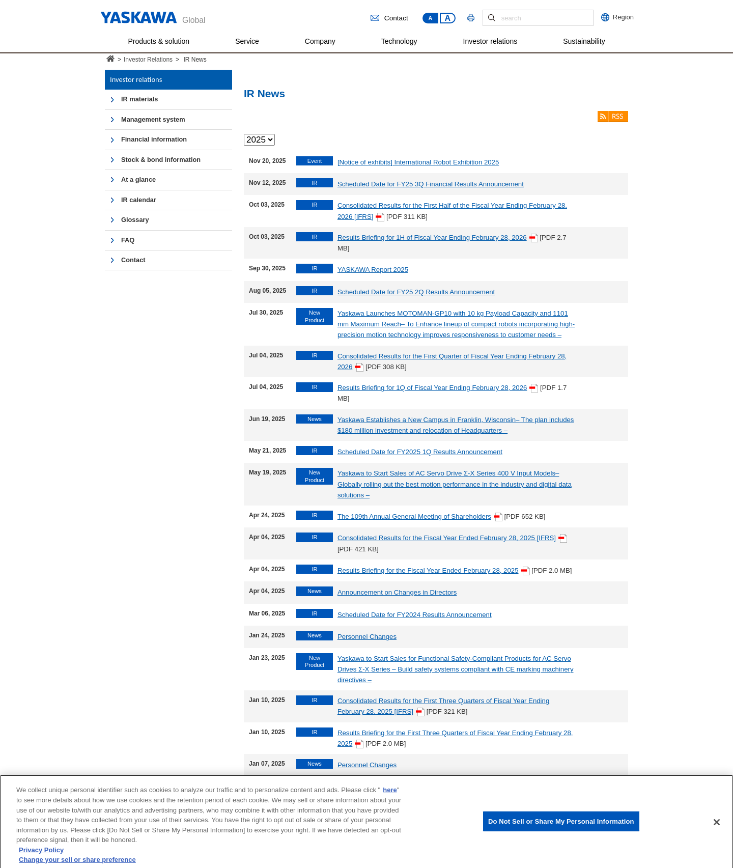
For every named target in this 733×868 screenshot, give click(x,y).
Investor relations (490, 41)
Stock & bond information (161, 159)
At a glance (138, 179)
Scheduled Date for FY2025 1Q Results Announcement (419, 452)
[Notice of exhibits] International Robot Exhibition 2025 (418, 162)
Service (247, 41)
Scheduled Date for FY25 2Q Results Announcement (416, 292)
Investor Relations (148, 59)
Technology (399, 41)
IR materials (139, 99)
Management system (153, 119)
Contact (389, 18)
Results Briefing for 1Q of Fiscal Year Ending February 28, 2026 (438, 387)
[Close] (717, 826)
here (390, 793)
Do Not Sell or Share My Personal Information (561, 825)
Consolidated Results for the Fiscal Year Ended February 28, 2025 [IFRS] (452, 538)
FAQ (127, 240)
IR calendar (138, 200)
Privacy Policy (41, 853)
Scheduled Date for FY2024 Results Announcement (414, 615)
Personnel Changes (367, 636)
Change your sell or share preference (77, 863)
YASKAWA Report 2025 (372, 269)
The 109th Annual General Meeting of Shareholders (419, 516)
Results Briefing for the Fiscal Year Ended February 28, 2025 (433, 570)
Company (320, 41)
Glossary (135, 219)
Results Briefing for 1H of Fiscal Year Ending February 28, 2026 (437, 237)
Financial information (154, 139)
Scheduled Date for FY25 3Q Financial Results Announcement (430, 184)
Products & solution (159, 41)
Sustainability (584, 41)
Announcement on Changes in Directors (397, 592)
